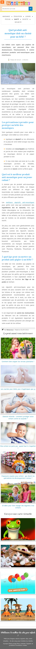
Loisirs (28, 16)
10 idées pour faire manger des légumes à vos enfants (18, 505)
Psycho (7, 19)
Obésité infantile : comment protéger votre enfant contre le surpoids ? (18, 416)
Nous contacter (21, 643)
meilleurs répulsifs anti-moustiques (20, 202)
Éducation (18, 16)
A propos (5, 643)
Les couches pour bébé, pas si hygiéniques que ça (18, 388)
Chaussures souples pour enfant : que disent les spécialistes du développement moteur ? (18, 476)
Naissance (6, 16)
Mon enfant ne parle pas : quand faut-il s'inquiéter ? (18, 446)
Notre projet (12, 643)
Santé (16, 19)
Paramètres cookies (21, 645)
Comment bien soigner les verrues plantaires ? (18, 360)
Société (25, 19)
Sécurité (18, 22)
